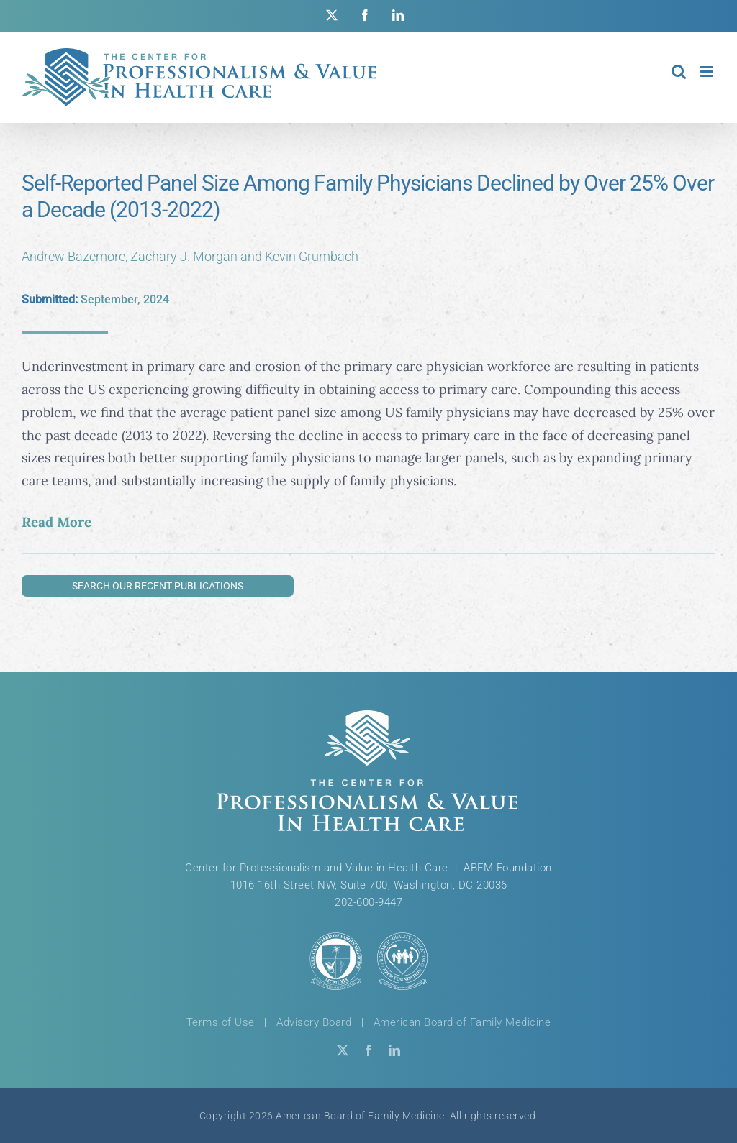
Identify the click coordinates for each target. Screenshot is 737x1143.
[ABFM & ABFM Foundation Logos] (368, 960)
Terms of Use (220, 1022)
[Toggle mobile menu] (707, 71)
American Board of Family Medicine (462, 1022)
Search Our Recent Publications (157, 586)
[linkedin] (394, 1050)
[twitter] (342, 1050)
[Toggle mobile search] (679, 71)
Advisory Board (313, 1022)
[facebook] (368, 1050)
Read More (56, 522)
